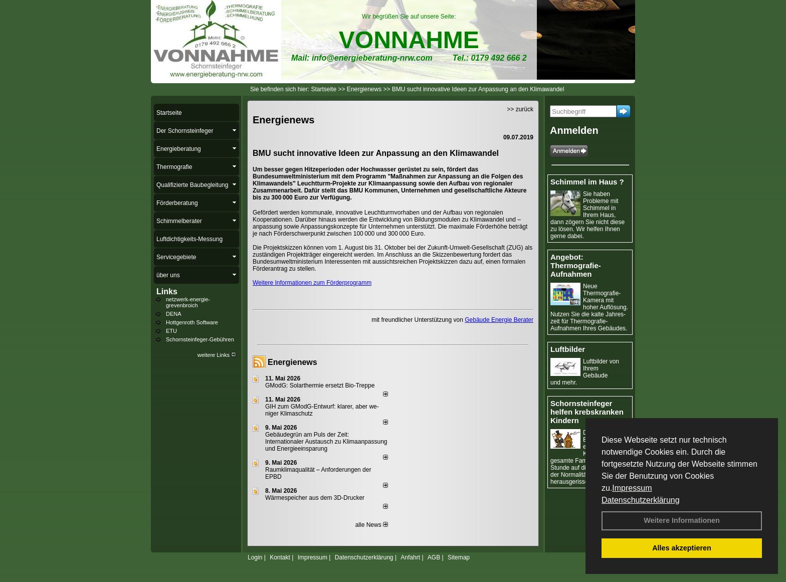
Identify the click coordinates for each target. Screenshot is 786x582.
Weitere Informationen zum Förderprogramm (312, 282)
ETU (171, 331)
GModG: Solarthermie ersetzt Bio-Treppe (319, 385)
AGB (434, 557)
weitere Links (217, 355)
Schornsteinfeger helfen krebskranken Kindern (587, 412)
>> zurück (520, 109)
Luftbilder (567, 349)
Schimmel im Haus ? (587, 181)
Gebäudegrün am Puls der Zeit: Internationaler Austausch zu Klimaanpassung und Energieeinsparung (326, 441)
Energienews (292, 362)
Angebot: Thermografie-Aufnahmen (575, 265)
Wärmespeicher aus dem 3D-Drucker (314, 497)
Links (166, 291)
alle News (371, 524)
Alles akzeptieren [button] (681, 548)
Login (255, 557)
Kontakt (280, 557)
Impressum (632, 488)
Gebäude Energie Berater (499, 319)
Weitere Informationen (682, 520)
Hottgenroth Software (192, 322)
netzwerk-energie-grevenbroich (188, 302)
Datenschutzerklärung (641, 500)
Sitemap (459, 557)
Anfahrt (410, 557)
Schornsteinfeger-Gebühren (200, 339)
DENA (173, 314)
